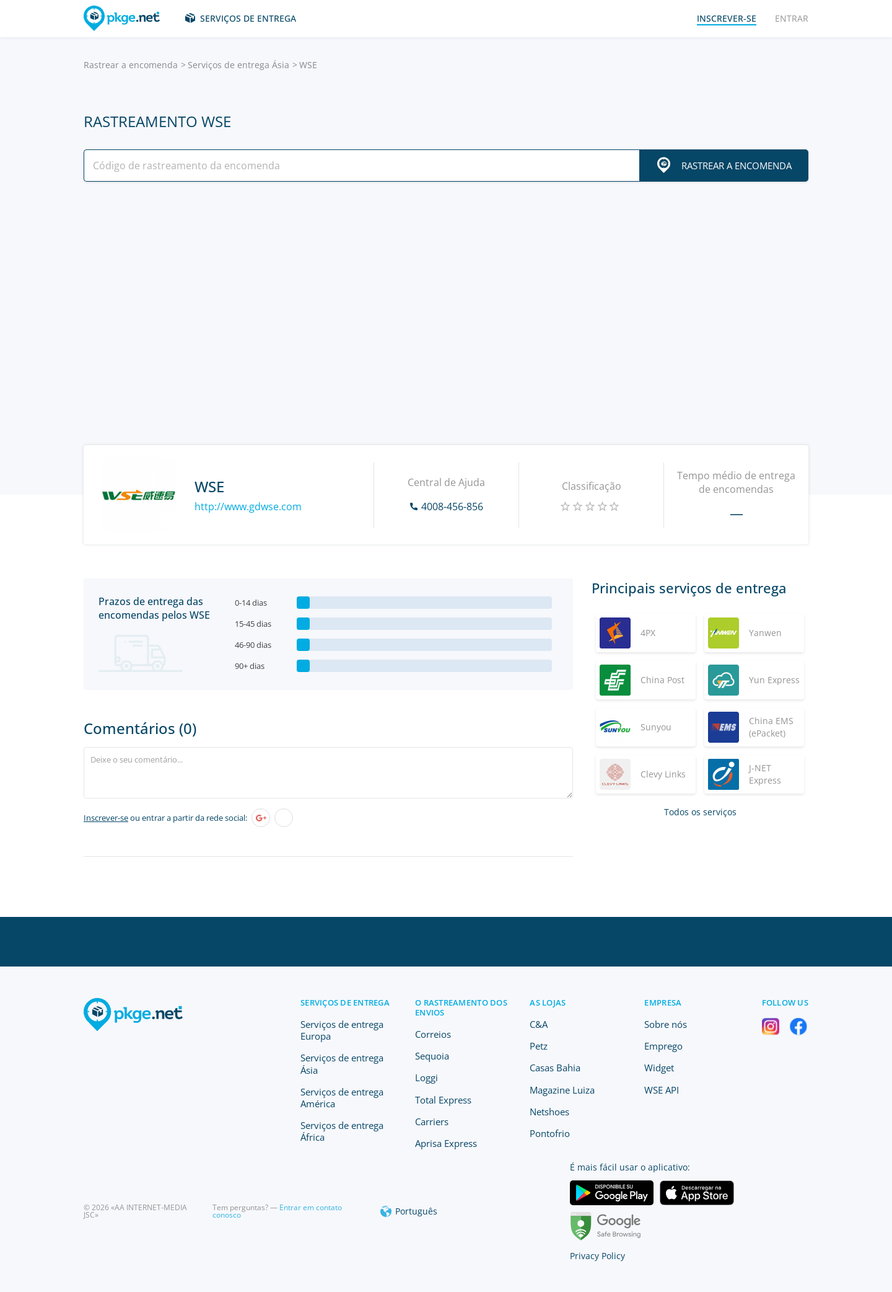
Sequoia (432, 1056)
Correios (433, 1034)
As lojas (548, 1002)
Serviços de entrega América (341, 1098)
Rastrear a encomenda (131, 65)
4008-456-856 (452, 506)
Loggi (426, 1077)
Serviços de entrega (248, 18)
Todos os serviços (700, 812)
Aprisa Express (446, 1143)
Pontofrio (550, 1133)
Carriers (431, 1121)
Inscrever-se (106, 817)
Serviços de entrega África (341, 1131)
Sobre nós (665, 1024)
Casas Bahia (555, 1067)
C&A (539, 1024)
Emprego (663, 1046)
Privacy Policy (597, 1255)
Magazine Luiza (562, 1090)
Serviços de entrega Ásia (238, 65)
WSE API (661, 1090)
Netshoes (549, 1111)
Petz (539, 1046)
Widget (659, 1067)
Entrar (791, 18)
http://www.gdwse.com (248, 506)
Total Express (443, 1100)
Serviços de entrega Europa (341, 1030)
